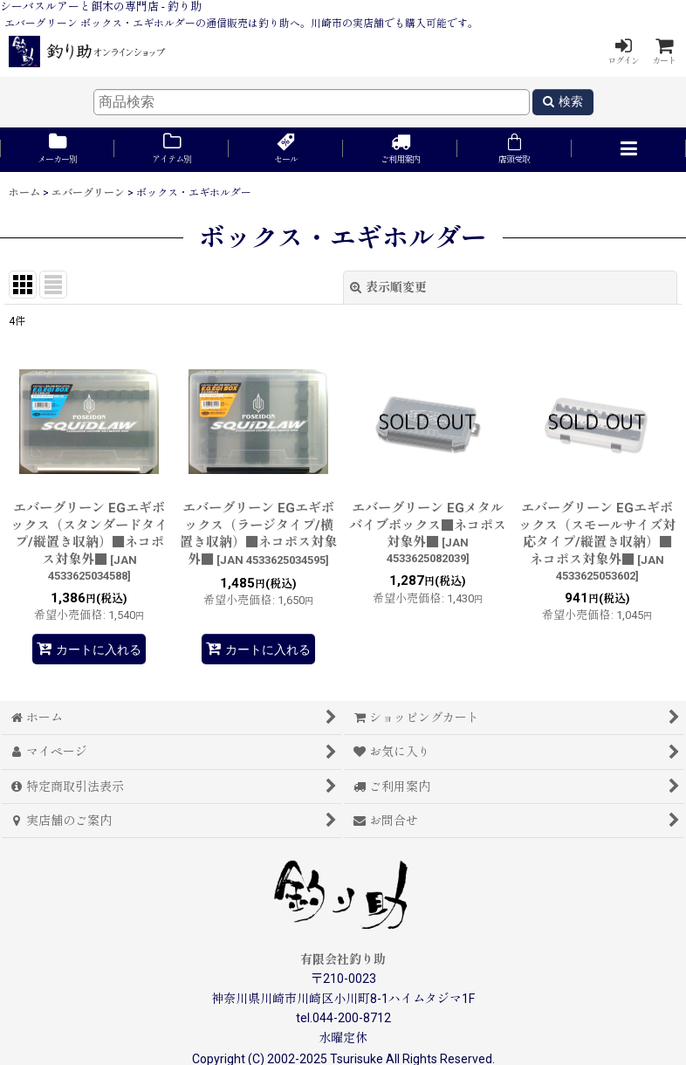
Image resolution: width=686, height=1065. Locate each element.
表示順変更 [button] (388, 287)
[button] (629, 149)
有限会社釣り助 (343, 959)
